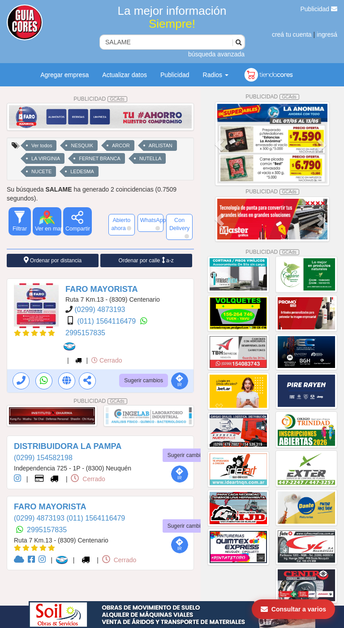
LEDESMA (82, 171)
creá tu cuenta (292, 34)
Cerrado (106, 360)
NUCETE (41, 171)
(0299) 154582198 (43, 457)
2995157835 (85, 333)
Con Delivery (179, 228)
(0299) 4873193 (99, 309)
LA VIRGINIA (45, 158)
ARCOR (121, 145)
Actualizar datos (124, 74)
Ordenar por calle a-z (146, 260)
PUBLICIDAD (100, 99)
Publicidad (319, 9)
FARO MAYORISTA (101, 289)
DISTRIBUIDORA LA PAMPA (67, 446)
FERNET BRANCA (99, 158)
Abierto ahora (121, 224)
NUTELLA (150, 158)
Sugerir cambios (143, 380)
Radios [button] (215, 74)
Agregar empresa (64, 74)
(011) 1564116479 (107, 321)
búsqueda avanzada (216, 54)
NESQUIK (82, 145)
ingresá (327, 34)
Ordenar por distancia (53, 260)
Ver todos (41, 145)
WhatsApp (152, 224)
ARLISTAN (160, 145)
